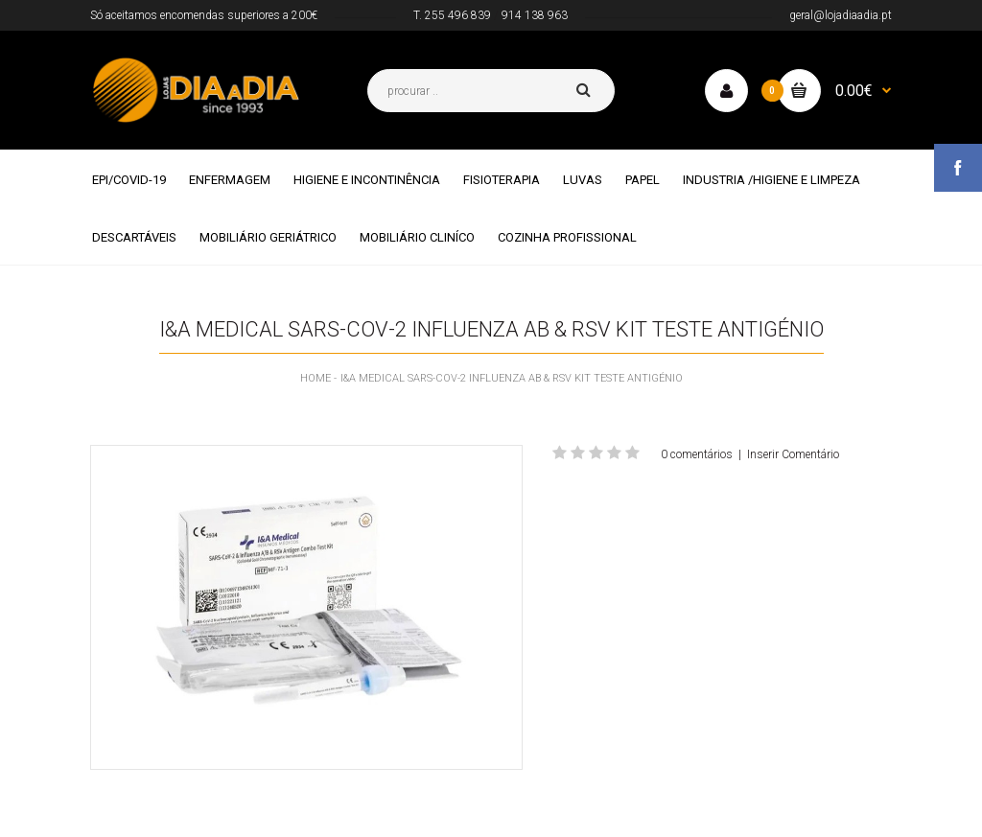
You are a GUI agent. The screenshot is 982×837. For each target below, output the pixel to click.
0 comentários (697, 454)
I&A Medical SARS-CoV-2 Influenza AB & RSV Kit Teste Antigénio (511, 378)
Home (315, 378)
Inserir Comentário (793, 454)
